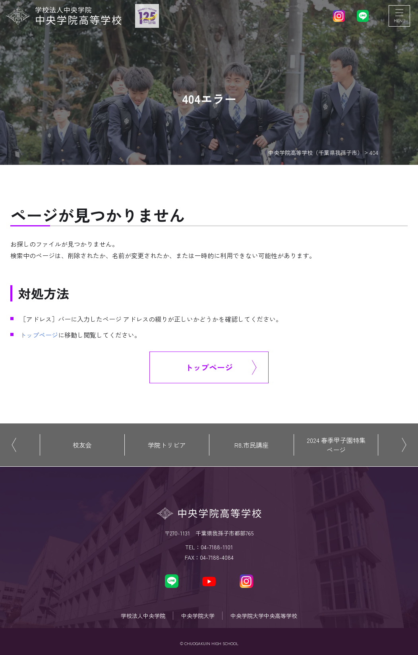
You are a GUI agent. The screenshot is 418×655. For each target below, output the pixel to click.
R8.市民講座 (251, 445)
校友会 (82, 445)
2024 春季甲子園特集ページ (336, 444)
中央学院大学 (198, 616)
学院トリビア (167, 445)
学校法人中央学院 (143, 616)
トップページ (39, 335)
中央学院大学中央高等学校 (263, 616)
